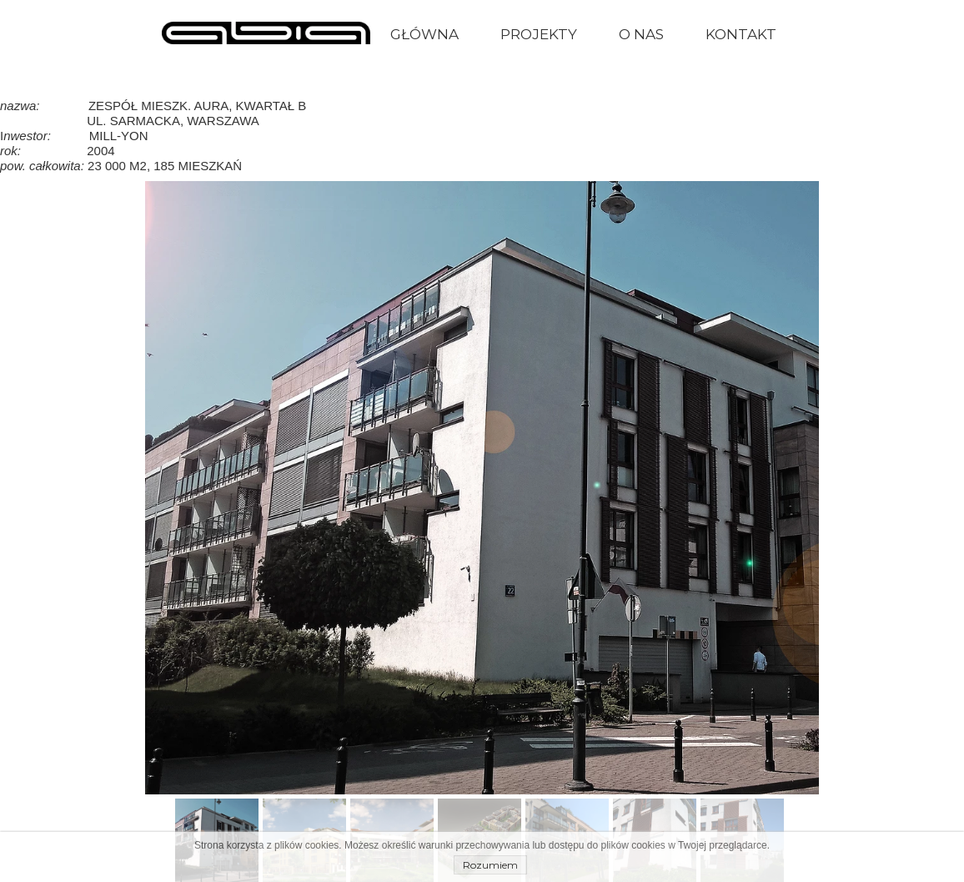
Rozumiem (490, 865)
